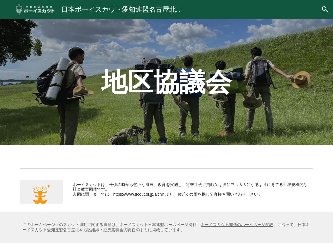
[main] (166, 82)
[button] (325, 9)
